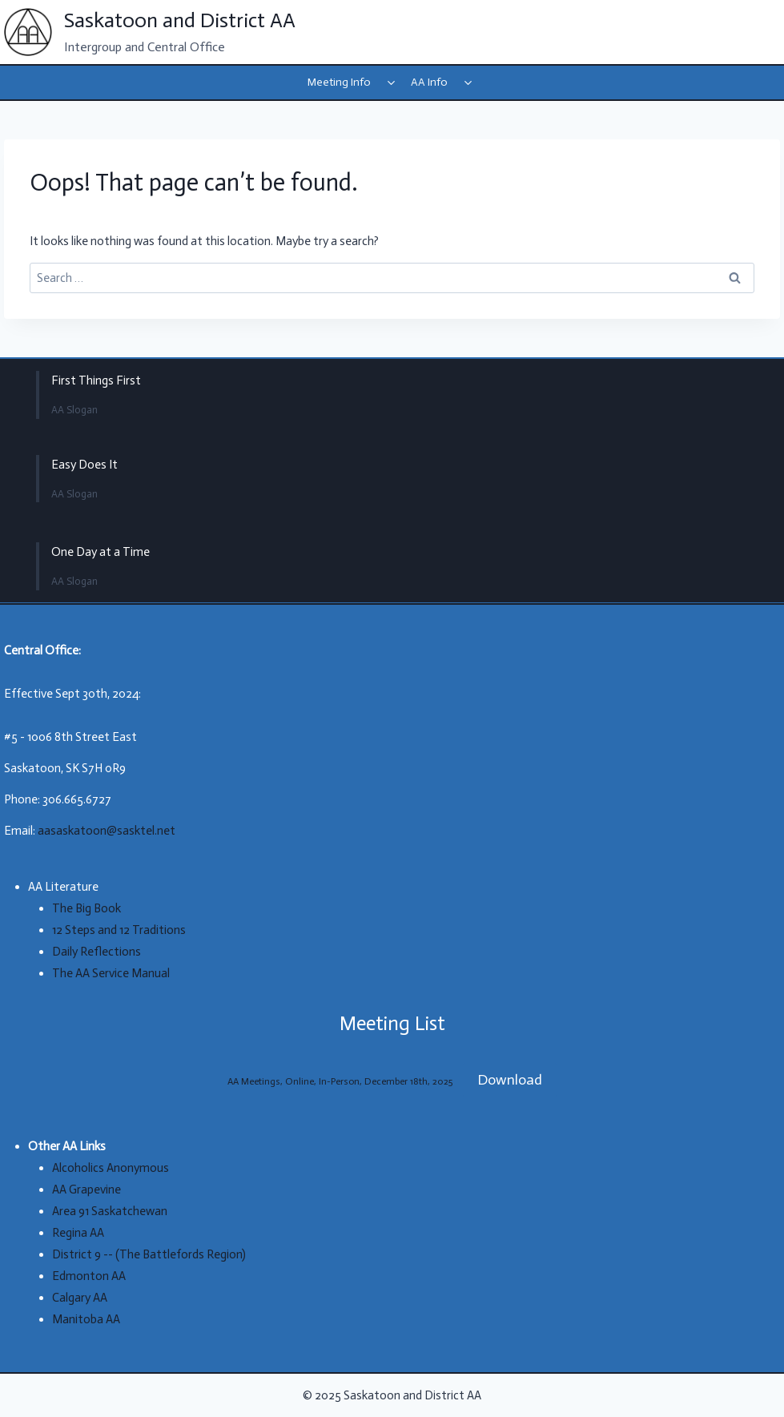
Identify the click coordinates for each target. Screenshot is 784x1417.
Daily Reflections (96, 951)
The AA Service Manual (111, 973)
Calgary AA (79, 1297)
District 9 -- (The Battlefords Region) (149, 1254)
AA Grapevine (86, 1189)
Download (509, 1080)
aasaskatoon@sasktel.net (106, 830)
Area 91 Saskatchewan (109, 1211)
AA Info (429, 82)
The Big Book (86, 908)
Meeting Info (339, 82)
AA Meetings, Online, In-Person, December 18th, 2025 (339, 1081)
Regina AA (78, 1233)
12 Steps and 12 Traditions (119, 930)
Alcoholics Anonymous (110, 1168)
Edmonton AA (89, 1276)
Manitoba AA (86, 1319)
